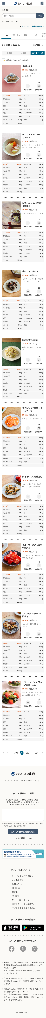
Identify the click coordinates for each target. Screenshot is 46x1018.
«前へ (4, 753)
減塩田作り (27, 66)
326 (37, 752)
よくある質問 (19, 838)
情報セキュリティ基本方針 (23, 904)
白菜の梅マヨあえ (30, 339)
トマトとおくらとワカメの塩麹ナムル (32, 683)
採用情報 (16, 896)
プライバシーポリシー (21, 900)
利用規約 (16, 888)
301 (16, 752)
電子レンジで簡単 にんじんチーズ (32, 409)
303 (27, 752)
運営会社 (16, 892)
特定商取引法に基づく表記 (23, 908)
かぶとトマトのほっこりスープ (32, 136)
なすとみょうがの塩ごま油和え (32, 204)
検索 (40, 16)
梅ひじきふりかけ (30, 271)
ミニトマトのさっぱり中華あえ (32, 546)
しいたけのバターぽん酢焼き (32, 615)
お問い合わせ (15, 804)
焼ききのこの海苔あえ (32, 476)
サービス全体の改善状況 (22, 876)
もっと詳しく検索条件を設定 (33, 26)
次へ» (42, 753)
